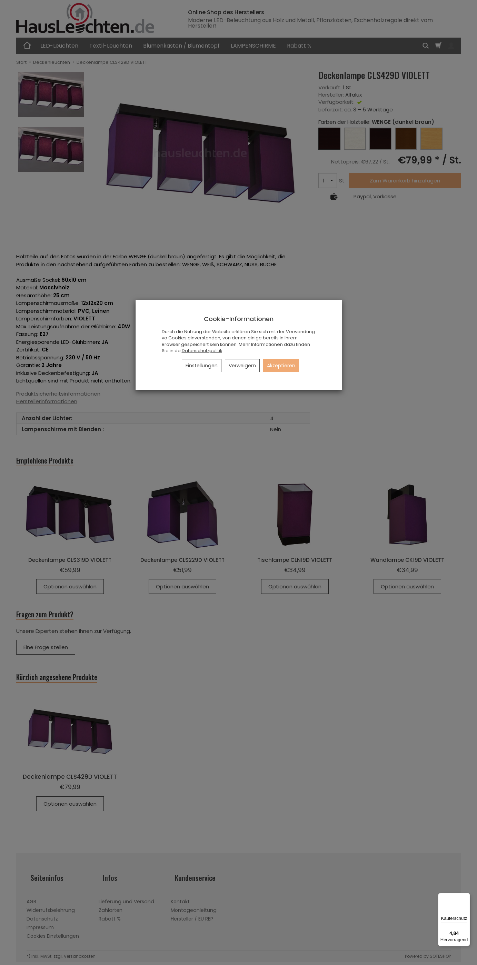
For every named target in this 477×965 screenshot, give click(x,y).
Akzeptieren (281, 365)
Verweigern (242, 365)
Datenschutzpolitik (202, 351)
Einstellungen (202, 365)
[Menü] (466, 897)
